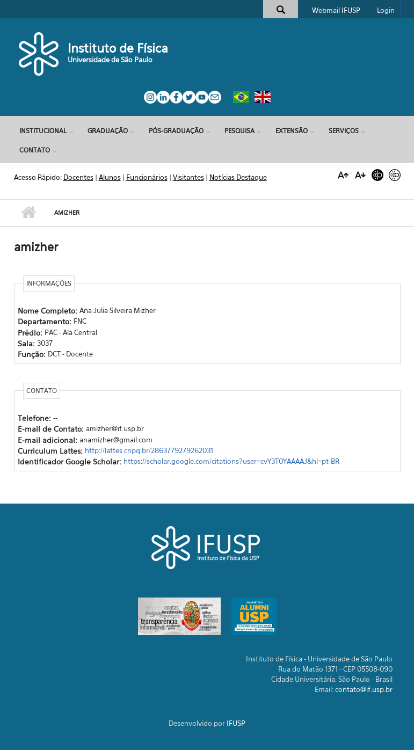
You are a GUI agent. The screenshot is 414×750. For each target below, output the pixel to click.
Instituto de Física (118, 48)
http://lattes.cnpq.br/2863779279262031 (149, 450)
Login (386, 10)
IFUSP (236, 723)
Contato (34, 150)
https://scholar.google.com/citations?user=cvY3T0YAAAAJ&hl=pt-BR (231, 461)
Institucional (43, 131)
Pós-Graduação (176, 131)
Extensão (291, 131)
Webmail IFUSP (336, 10)
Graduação (108, 131)
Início (28, 212)
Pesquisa (239, 131)
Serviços (344, 131)
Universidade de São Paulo (110, 59)
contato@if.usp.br (364, 689)
